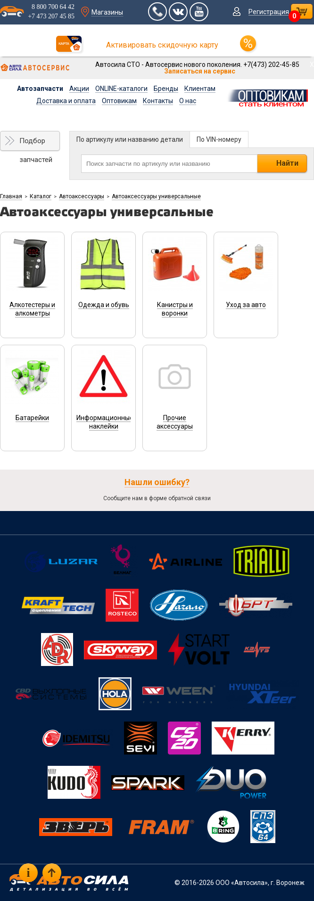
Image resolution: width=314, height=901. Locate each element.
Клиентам (199, 88)
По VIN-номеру (219, 139)
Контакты (158, 101)
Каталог (40, 196)
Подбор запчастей (35, 144)
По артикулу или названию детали (129, 139)
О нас (187, 101)
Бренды (166, 88)
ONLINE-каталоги (121, 88)
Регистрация (268, 12)
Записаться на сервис (199, 71)
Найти (287, 163)
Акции (79, 88)
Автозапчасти (40, 88)
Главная (11, 196)
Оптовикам (119, 101)
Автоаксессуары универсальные (156, 196)
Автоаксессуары (81, 196)
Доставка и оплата (66, 101)
